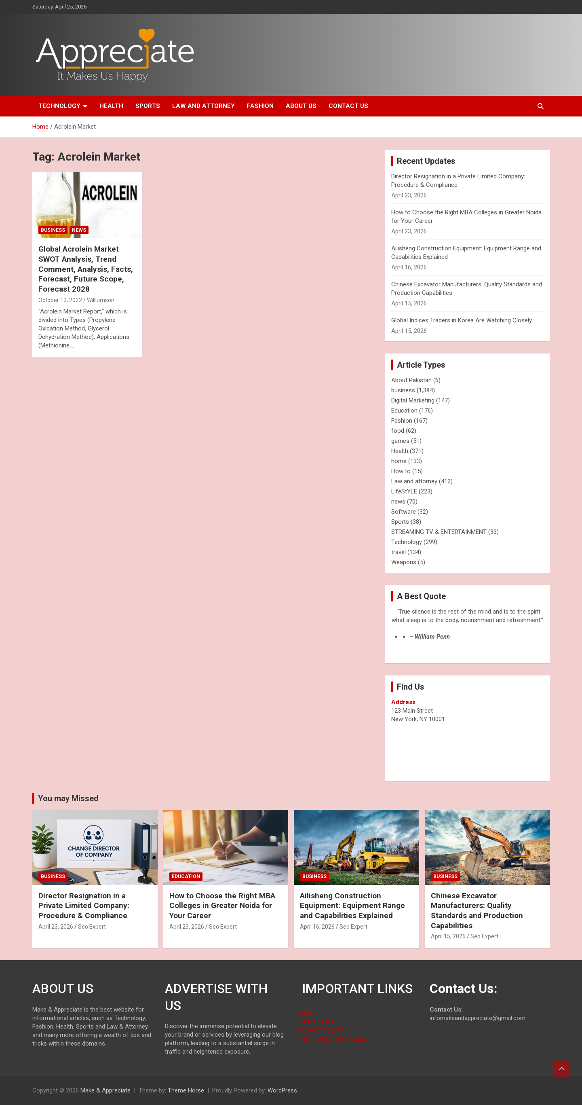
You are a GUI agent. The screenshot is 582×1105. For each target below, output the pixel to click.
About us (301, 106)
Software (403, 511)
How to (401, 471)
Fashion (260, 106)
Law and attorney (203, 106)
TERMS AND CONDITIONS (331, 1039)
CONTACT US (315, 1022)
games (400, 441)
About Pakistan (411, 380)
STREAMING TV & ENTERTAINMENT (439, 532)
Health (111, 106)
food (397, 430)
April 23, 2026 (55, 926)
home (399, 461)
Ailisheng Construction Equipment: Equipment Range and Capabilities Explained (352, 905)
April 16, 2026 (317, 926)
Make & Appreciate (105, 1090)
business (53, 230)
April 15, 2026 (448, 936)
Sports (147, 106)
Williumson (100, 300)
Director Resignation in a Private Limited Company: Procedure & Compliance (83, 905)
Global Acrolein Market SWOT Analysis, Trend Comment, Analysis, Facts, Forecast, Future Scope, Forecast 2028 (85, 269)
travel (398, 552)
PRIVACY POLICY (320, 1030)
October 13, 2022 (60, 300)
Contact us (348, 106)
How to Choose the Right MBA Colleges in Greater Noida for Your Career (222, 905)
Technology (59, 106)
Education (404, 410)
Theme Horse (186, 1090)
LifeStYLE (404, 491)
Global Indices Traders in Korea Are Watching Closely (461, 320)
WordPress (282, 1090)
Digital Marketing (412, 400)
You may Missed (68, 798)
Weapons (403, 562)
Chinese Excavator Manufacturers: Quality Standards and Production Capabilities (477, 910)
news (79, 230)
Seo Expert (92, 926)
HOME (305, 1013)
